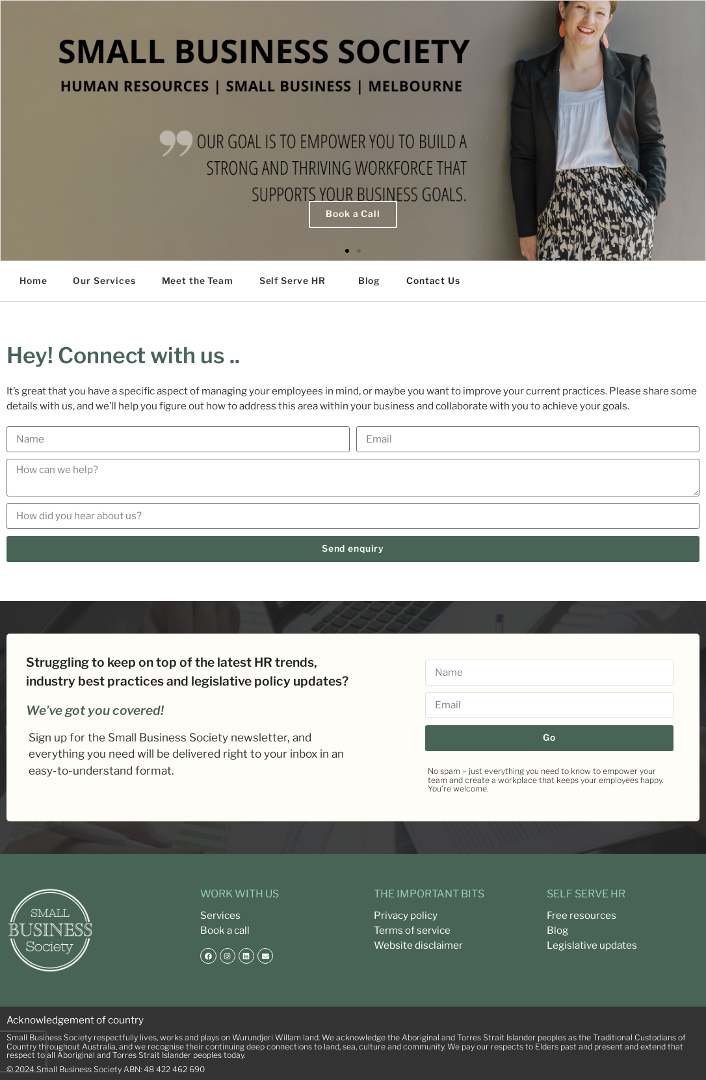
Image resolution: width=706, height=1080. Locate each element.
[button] (347, 251)
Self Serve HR (292, 281)
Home (33, 281)
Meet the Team (197, 281)
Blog (369, 281)
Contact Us (433, 281)
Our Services (104, 281)
